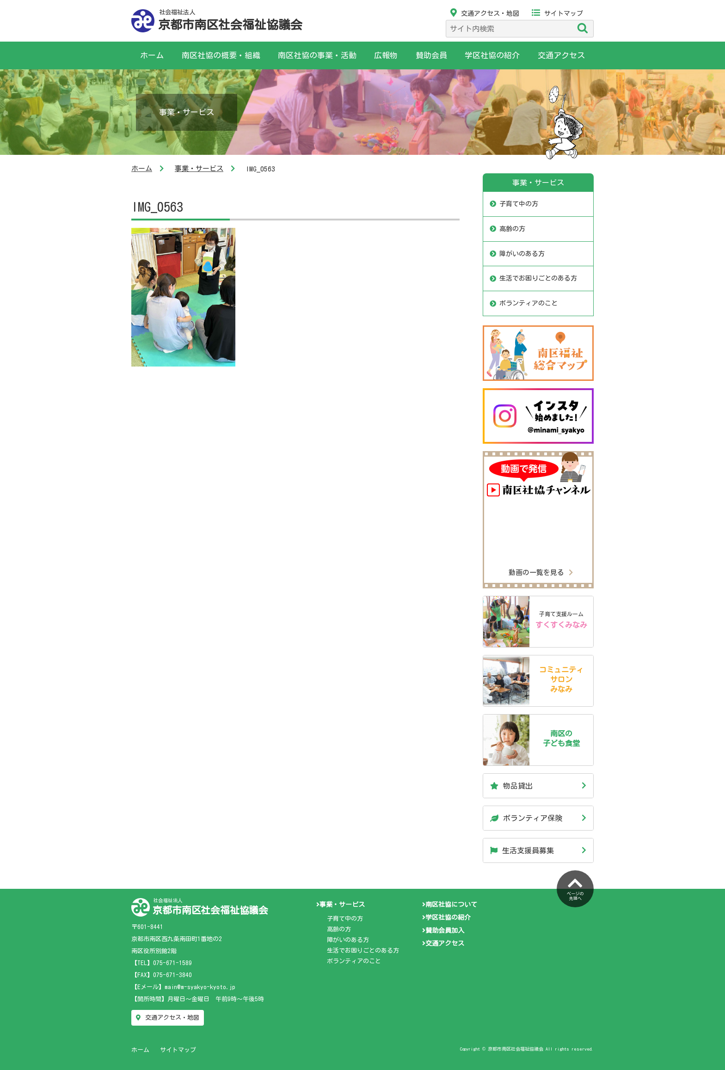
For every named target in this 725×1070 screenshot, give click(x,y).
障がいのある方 (522, 254)
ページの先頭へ (575, 888)
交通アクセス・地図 (484, 13)
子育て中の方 (518, 204)
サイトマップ (557, 13)
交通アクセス (561, 55)
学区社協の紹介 (492, 55)
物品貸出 (511, 785)
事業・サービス (199, 168)
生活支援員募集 (522, 850)
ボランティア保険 (526, 818)
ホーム (152, 55)
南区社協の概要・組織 (221, 55)
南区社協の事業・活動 (317, 55)
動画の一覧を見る (541, 572)
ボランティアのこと (528, 303)
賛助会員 (431, 55)
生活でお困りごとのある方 (538, 278)
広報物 (386, 55)
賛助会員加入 (443, 930)
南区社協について (449, 904)
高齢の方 (512, 229)
